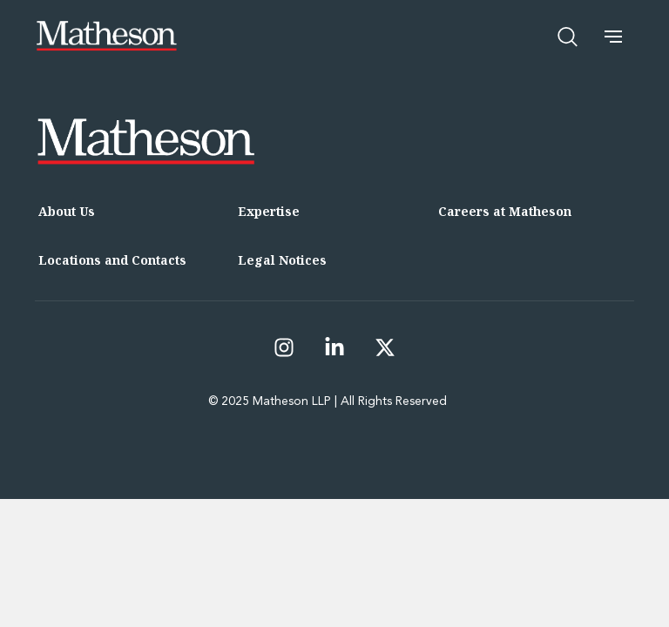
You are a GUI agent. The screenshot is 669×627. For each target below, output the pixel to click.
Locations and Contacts (112, 260)
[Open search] (568, 36)
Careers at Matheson (504, 211)
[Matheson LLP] (106, 36)
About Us (66, 211)
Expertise (269, 211)
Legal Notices (282, 260)
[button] (613, 36)
